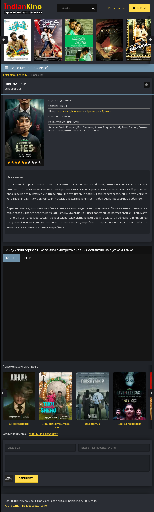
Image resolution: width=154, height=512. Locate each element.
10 (39, 162)
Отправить (26, 478)
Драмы (106, 111)
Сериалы (22, 74)
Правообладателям (34, 505)
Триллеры (93, 111)
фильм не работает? (43, 434)
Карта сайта (12, 505)
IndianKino (9, 74)
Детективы (77, 111)
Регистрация (116, 8)
